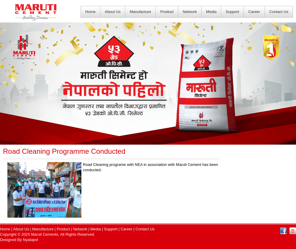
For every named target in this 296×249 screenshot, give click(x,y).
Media (211, 11)
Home (90, 11)
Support (232, 11)
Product (166, 11)
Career (254, 11)
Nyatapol (30, 239)
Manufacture (140, 11)
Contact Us (278, 11)
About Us (112, 11)
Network (190, 11)
